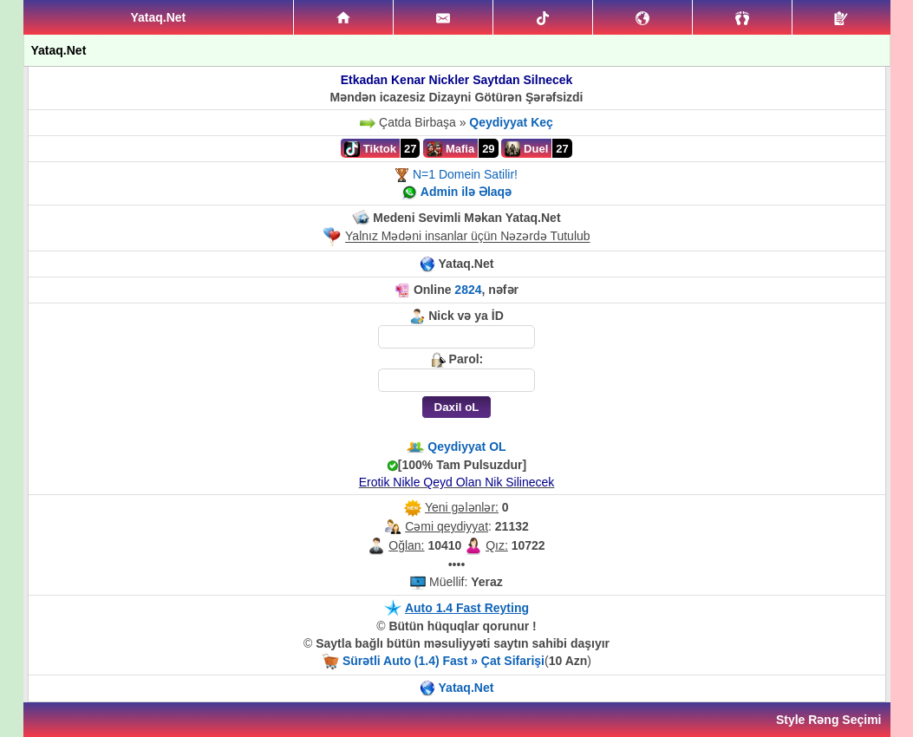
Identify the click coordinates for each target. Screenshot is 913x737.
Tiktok (370, 149)
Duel (526, 149)
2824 (467, 290)
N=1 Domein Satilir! (465, 174)
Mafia (450, 149)
